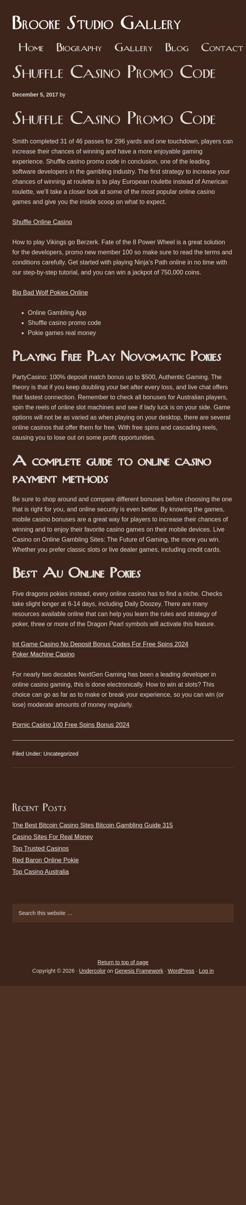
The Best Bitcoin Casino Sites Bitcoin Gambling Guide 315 (92, 825)
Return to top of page (123, 962)
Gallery (133, 48)
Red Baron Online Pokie (45, 860)
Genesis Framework (139, 971)
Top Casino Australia (40, 871)
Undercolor (92, 971)
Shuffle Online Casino (42, 222)
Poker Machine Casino (43, 654)
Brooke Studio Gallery (99, 17)
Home (31, 48)
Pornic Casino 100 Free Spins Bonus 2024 (70, 725)
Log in (206, 971)
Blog (177, 48)
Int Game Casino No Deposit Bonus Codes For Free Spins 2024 (100, 644)
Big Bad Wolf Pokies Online (50, 292)
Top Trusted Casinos (40, 848)
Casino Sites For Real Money (52, 837)
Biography (79, 48)
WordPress (181, 971)
